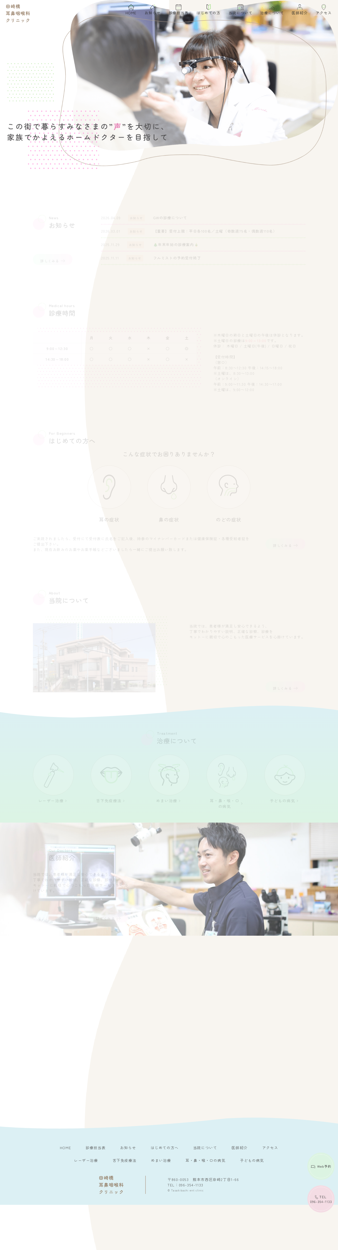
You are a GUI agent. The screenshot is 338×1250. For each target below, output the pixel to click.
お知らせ (149, 11)
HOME (127, 11)
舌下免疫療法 (125, 1205)
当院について (237, 11)
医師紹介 (296, 11)
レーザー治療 (86, 1205)
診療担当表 (175, 11)
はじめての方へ (165, 1192)
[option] (169, 95)
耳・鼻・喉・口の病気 (205, 1205)
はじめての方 (205, 11)
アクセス (320, 11)
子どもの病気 (252, 1205)
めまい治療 (161, 1205)
